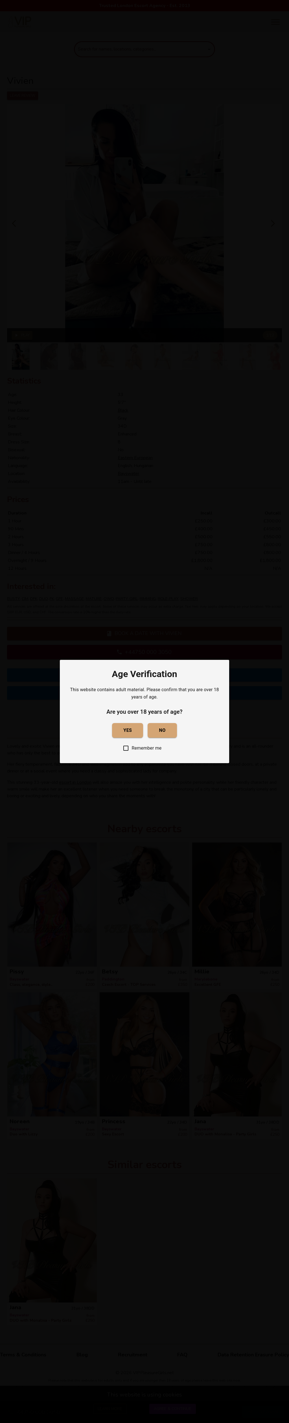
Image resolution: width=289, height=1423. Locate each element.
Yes (127, 730)
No (162, 730)
